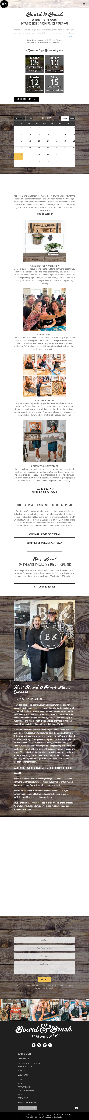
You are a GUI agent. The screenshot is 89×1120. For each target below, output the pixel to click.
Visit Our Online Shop (44, 586)
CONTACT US (23, 1098)
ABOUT (20, 1083)
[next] (22, 118)
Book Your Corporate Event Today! (44, 543)
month (64, 118)
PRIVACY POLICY (24, 1087)
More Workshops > (26, 99)
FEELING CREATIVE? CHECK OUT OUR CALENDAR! (44, 490)
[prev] (16, 118)
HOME (20, 1079)
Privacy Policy (64, 985)
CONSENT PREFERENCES (28, 1090)
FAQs (20, 1094)
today (30, 118)
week (72, 118)
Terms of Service (42, 988)
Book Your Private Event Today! (44, 534)
